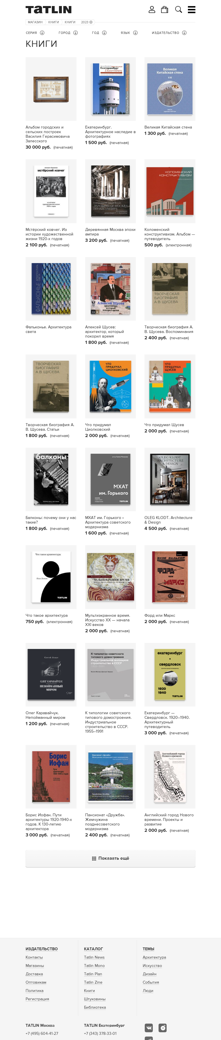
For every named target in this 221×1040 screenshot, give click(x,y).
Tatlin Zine (93, 982)
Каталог (93, 949)
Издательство (42, 949)
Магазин (35, 22)
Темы (148, 949)
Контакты (34, 957)
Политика (34, 991)
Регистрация (37, 999)
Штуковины (95, 999)
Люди (148, 991)
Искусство (152, 966)
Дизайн (150, 974)
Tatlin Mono (94, 966)
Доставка (34, 974)
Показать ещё (110, 858)
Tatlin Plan (93, 974)
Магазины (35, 966)
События (151, 982)
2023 (86, 22)
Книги (53, 22)
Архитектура (154, 957)
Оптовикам (36, 982)
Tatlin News (94, 957)
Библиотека (95, 1007)
